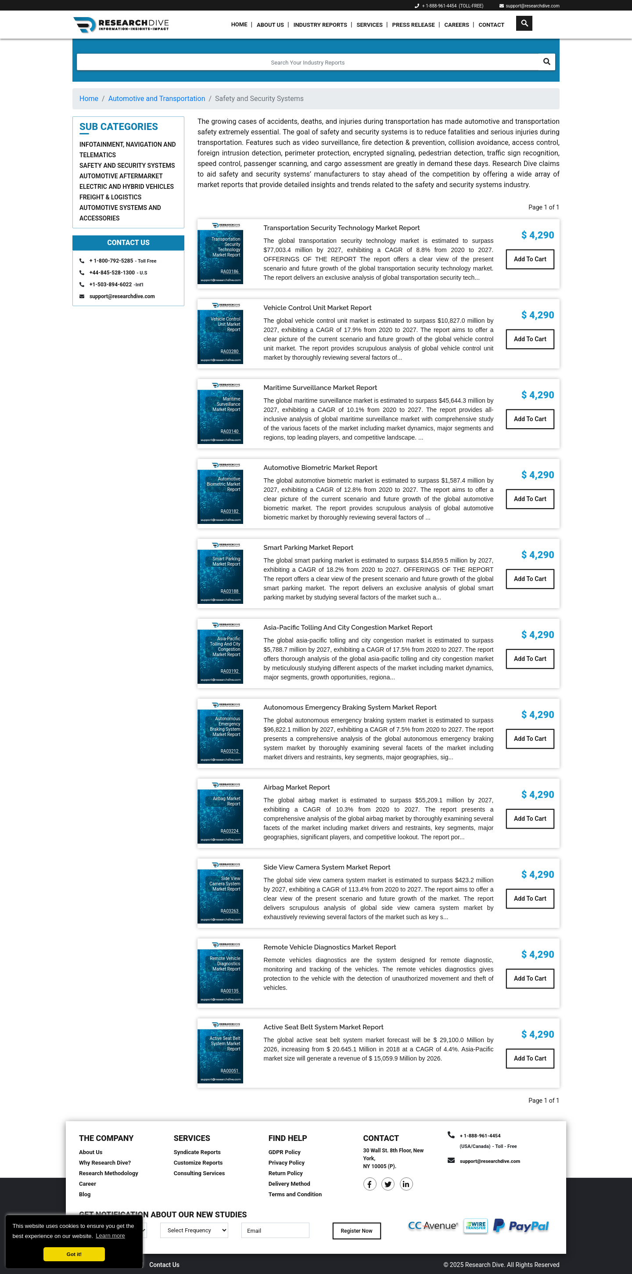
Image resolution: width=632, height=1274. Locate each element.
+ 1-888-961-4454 (439, 6)
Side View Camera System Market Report (327, 867)
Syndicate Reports (197, 1152)
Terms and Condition (295, 1194)
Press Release (413, 25)
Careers (456, 25)
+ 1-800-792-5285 (111, 261)
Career (87, 1183)
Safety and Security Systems (127, 165)
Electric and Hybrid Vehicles (126, 186)
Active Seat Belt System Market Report (324, 1027)
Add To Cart (530, 259)
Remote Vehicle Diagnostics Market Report (330, 947)
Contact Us (164, 1264)
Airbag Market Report (297, 787)
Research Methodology (108, 1173)
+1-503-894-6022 (111, 285)
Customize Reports (198, 1162)
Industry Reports (320, 25)
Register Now (356, 1231)
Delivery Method (289, 1183)
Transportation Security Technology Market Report (342, 228)
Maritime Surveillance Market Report (320, 388)
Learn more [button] (110, 1235)
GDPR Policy (285, 1152)
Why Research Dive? (105, 1162)
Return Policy (286, 1173)
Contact (492, 25)
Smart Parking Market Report (309, 548)
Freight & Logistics (110, 197)
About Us (270, 25)
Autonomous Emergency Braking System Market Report (350, 707)
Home (239, 24)
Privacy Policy (287, 1162)
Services (369, 25)
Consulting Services (199, 1173)
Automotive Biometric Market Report (320, 468)
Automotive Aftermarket (121, 176)
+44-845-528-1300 (112, 273)
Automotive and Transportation (156, 98)
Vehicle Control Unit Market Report (318, 308)
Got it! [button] (74, 1254)
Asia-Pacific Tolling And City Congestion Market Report (348, 628)
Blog (85, 1194)
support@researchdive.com (529, 6)
